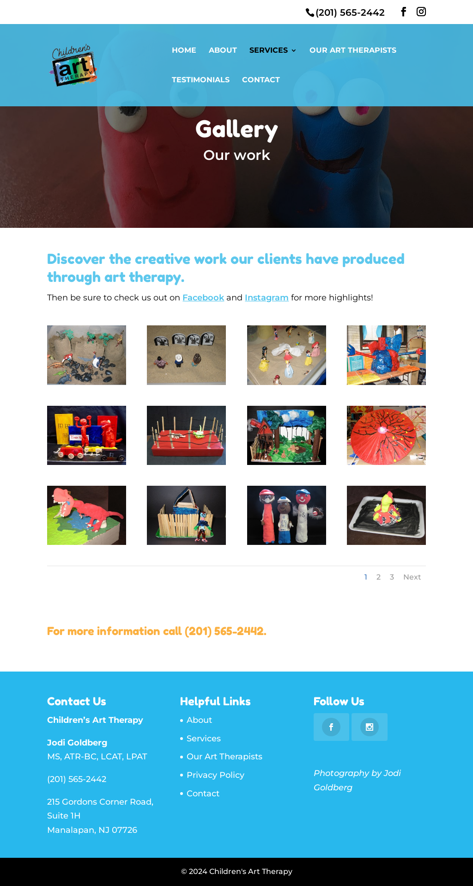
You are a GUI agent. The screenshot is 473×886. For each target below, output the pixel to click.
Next (412, 577)
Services (268, 51)
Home (184, 51)
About (223, 51)
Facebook (203, 298)
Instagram (267, 298)
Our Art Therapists (352, 51)
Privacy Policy (215, 775)
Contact (261, 80)
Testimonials (201, 80)
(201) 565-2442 (224, 631)
